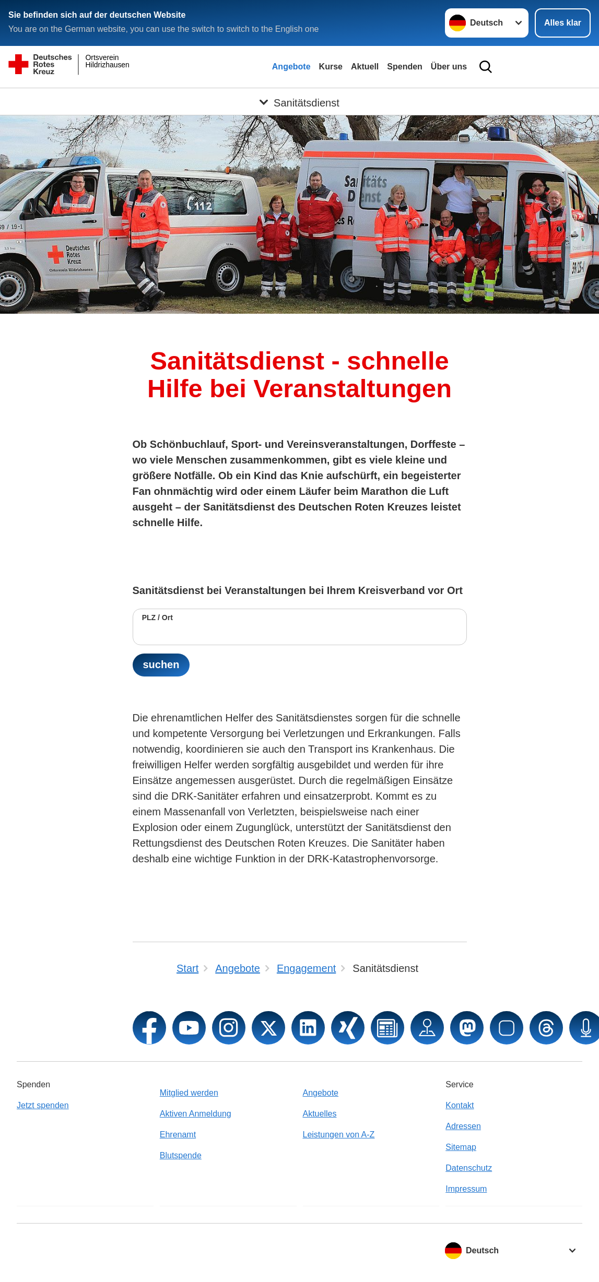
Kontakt (459, 1105)
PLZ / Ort (157, 617)
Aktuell (365, 66)
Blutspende (181, 1155)
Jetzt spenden (43, 1105)
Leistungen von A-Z (339, 1134)
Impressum (466, 1188)
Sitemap (460, 1147)
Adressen (463, 1126)
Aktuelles (320, 1113)
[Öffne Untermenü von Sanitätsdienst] (299, 100)
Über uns (449, 66)
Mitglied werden (189, 1092)
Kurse (331, 66)
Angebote (291, 66)
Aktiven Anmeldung (195, 1113)
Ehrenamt (178, 1134)
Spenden (404, 66)
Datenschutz (468, 1168)
